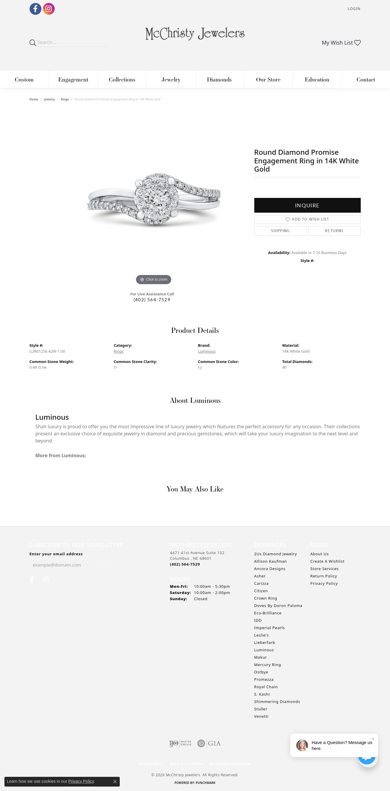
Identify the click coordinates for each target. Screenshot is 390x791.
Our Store (268, 79)
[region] (153, 198)
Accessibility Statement (230, 763)
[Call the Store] (185, 564)
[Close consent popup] (115, 781)
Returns (334, 230)
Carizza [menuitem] (261, 583)
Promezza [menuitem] (264, 679)
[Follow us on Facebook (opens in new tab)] (35, 9)
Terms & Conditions (186, 763)
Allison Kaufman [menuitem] (270, 561)
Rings (65, 99)
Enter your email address (56, 553)
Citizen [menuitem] (261, 590)
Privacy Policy (324, 583)
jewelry (49, 99)
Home (34, 99)
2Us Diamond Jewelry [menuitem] (275, 553)
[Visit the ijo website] (180, 743)
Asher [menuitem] (260, 576)
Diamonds (219, 79)
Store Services (324, 568)
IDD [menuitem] (258, 620)
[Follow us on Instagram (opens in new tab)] (49, 9)
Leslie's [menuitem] (261, 635)
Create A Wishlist (327, 561)
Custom (24, 79)
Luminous (207, 351)
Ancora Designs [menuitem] (270, 568)
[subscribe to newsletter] (102, 564)
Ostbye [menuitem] (261, 672)
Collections (122, 79)
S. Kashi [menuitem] (262, 694)
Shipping (280, 230)
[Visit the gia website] (209, 743)
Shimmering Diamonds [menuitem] (277, 701)
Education (317, 79)
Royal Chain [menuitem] (266, 686)
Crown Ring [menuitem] (265, 598)
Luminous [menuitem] (264, 649)
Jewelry (170, 79)
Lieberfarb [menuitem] (264, 642)
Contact (366, 79)
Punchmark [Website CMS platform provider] (206, 783)
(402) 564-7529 (152, 299)
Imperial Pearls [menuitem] (269, 627)
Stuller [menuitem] (261, 709)
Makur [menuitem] (260, 657)
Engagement (73, 79)
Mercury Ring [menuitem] (267, 664)
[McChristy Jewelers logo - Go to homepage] (195, 36)
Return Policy (323, 576)
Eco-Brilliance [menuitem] (268, 613)
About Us (319, 553)
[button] (353, 9)
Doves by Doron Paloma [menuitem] (278, 605)
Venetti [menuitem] (261, 716)
